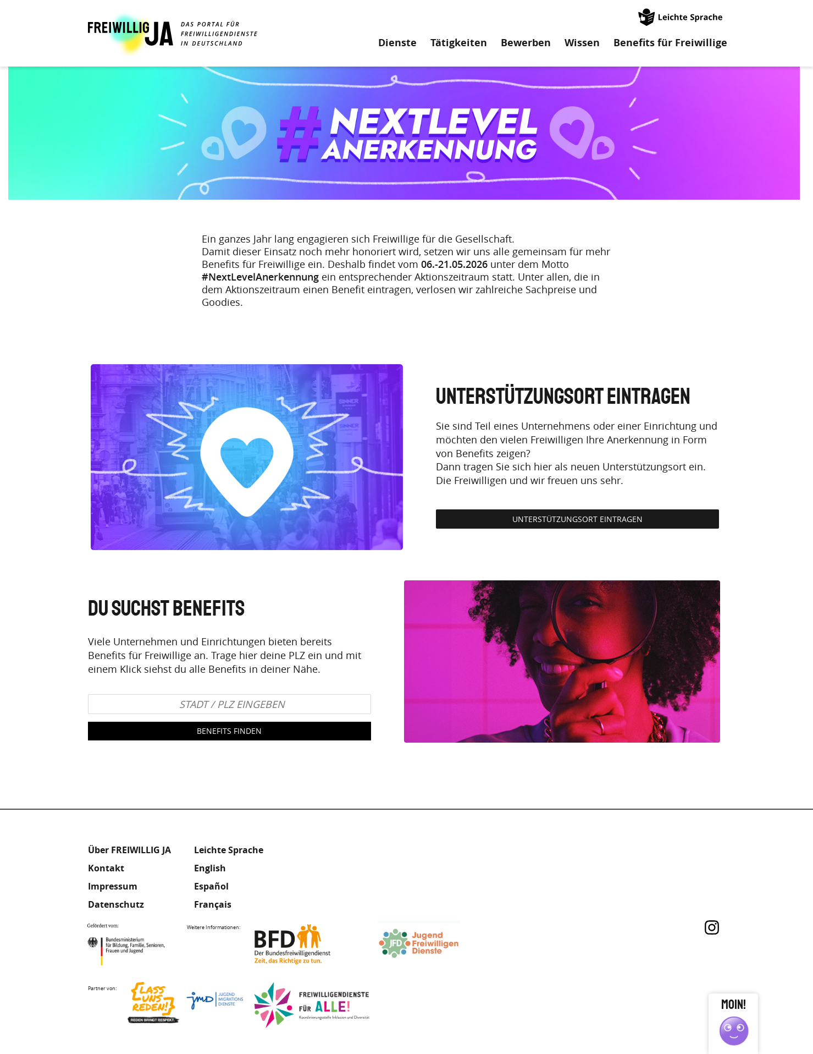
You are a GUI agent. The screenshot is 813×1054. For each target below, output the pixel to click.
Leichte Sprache (681, 17)
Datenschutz (116, 904)
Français (212, 904)
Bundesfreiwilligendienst (309, 944)
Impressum (112, 886)
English (210, 868)
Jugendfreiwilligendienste (435, 944)
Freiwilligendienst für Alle (311, 1005)
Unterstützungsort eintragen (577, 519)
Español (211, 886)
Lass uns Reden (185, 1005)
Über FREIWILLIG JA (129, 850)
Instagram (712, 927)
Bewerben (526, 43)
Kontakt (106, 868)
